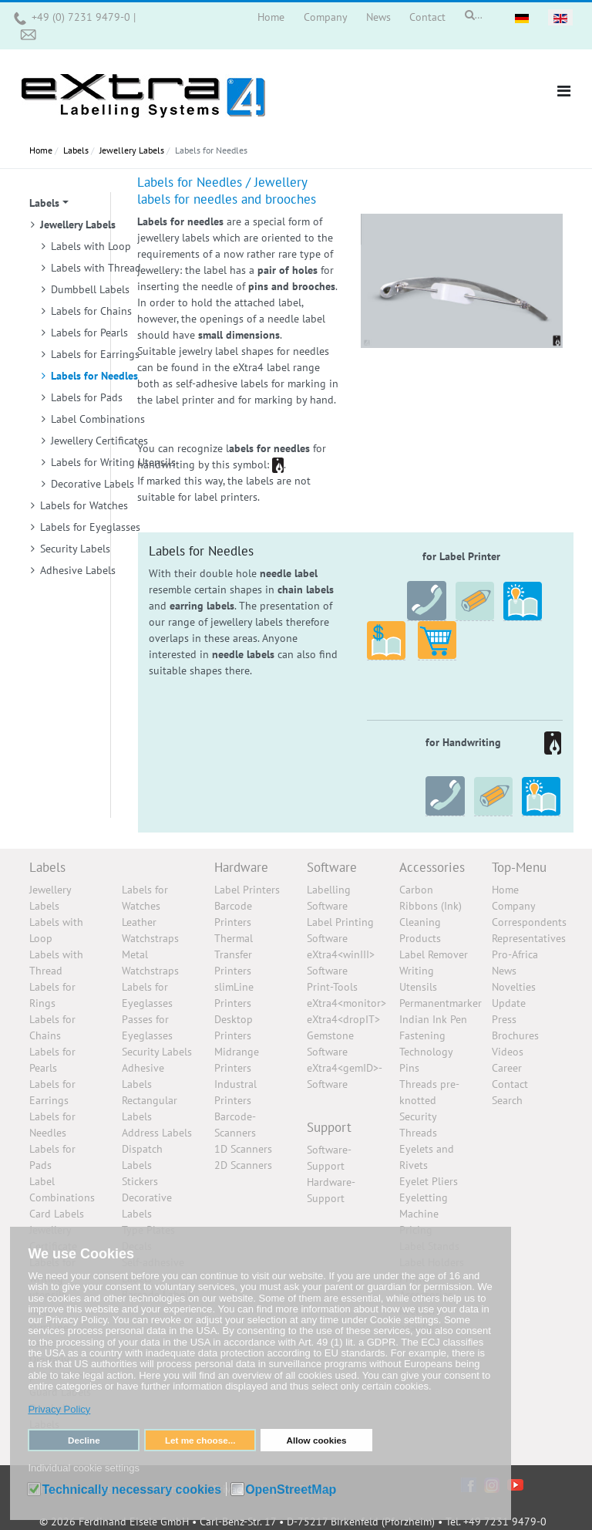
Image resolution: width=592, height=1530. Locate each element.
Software (332, 867)
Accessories (432, 867)
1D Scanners (243, 1149)
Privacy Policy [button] (59, 1409)
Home (505, 890)
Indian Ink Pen (433, 1019)
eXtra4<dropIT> (343, 1019)
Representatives (529, 938)
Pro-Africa (515, 954)
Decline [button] (84, 1440)
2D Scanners (243, 1165)
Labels (47, 867)
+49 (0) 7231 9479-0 (82, 17)
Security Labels (157, 1052)
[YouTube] (515, 1484)
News (504, 971)
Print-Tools (332, 987)
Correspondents (529, 922)
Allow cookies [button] (316, 1440)
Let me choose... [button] (200, 1440)
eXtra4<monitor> (346, 1003)
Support (329, 1127)
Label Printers (247, 890)
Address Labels (157, 1133)
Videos (507, 1052)
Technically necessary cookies (131, 1489)
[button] (563, 91)
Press (504, 1019)
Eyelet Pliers (428, 1181)
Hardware (241, 867)
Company (514, 906)
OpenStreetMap (290, 1489)
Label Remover (433, 954)
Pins (409, 1068)
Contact (510, 1084)
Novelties (514, 987)
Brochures (515, 1035)
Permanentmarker (440, 1003)
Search (507, 1100)
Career (507, 1068)
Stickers (140, 1181)
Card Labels (56, 1214)
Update (509, 1003)
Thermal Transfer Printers (233, 954)
